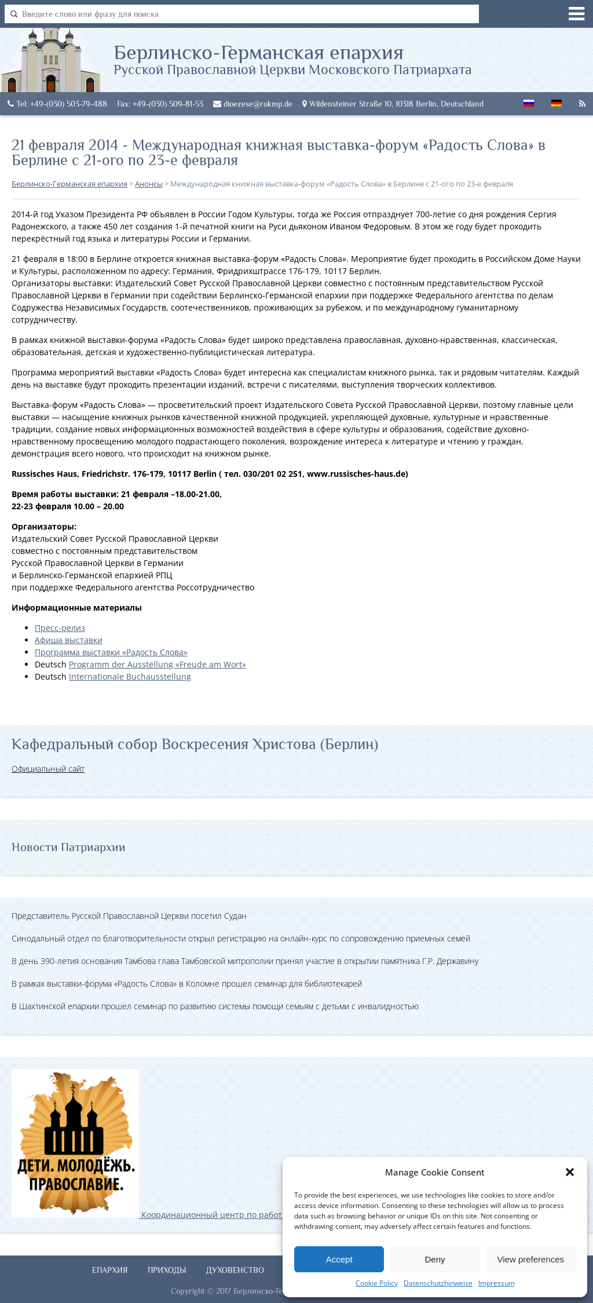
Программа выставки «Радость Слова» (111, 652)
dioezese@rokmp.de (252, 103)
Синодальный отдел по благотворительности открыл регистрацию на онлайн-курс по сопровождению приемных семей (241, 938)
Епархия (110, 1270)
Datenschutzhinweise (438, 1283)
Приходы (167, 1270)
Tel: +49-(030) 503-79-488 (57, 103)
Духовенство (235, 1270)
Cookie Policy (377, 1283)
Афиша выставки (69, 639)
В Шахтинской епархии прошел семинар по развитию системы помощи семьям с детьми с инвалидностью (215, 1006)
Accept (339, 1259)
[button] (570, 1172)
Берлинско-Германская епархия (293, 58)
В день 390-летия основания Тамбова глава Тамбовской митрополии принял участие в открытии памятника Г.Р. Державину (245, 960)
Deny (434, 1259)
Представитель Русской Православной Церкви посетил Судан (129, 915)
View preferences (531, 1259)
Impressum (496, 1283)
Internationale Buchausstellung (130, 676)
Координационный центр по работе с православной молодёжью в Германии (231, 1214)
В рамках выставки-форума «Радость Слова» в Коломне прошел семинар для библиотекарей (187, 983)
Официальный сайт (48, 768)
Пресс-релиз (60, 627)
